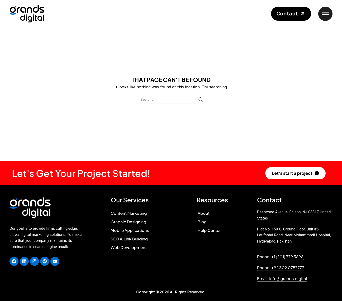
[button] (291, 14)
